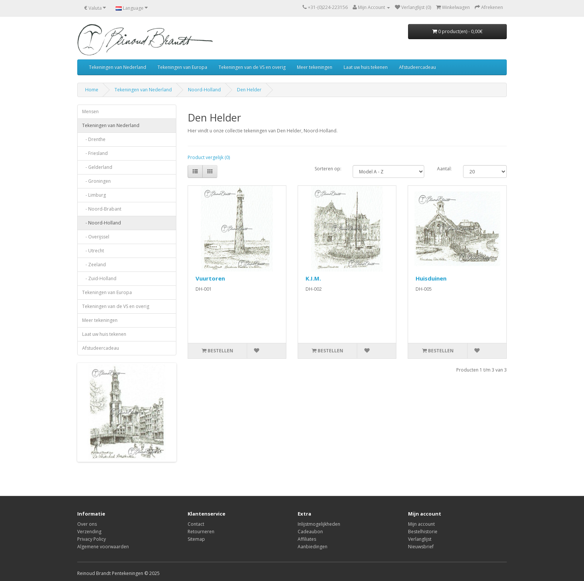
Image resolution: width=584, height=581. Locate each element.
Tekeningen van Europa (182, 67)
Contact (196, 524)
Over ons (87, 524)
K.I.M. (313, 278)
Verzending (89, 531)
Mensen (90, 111)
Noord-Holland (204, 89)
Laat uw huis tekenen (366, 67)
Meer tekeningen (314, 67)
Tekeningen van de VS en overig (252, 67)
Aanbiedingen (312, 546)
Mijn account (421, 524)
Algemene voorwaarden (103, 546)
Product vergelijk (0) (209, 157)
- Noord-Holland (101, 223)
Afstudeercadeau (417, 67)
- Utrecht (93, 250)
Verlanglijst (419, 539)
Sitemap (196, 539)
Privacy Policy (91, 539)
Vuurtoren (210, 278)
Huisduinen (431, 278)
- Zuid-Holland (99, 278)
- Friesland (95, 153)
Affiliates (307, 539)
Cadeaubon (310, 531)
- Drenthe (93, 139)
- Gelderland (97, 167)
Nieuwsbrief (421, 546)
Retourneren (201, 531)
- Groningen (96, 181)
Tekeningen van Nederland (117, 67)
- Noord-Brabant (101, 209)
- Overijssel (95, 237)
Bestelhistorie (422, 531)
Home (91, 89)
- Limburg (94, 195)
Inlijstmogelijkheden (319, 524)
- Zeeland (94, 264)
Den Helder (249, 89)
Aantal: (444, 168)
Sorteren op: (328, 168)
